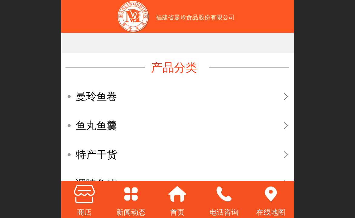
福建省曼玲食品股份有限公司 (195, 17)
